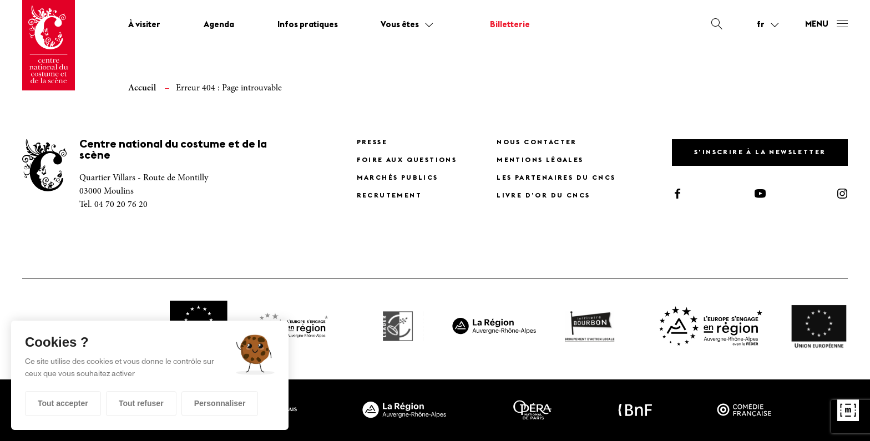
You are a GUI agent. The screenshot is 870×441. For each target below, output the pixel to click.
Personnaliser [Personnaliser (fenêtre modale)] (220, 403)
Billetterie (510, 25)
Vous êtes (400, 25)
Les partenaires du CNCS (556, 178)
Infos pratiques (307, 25)
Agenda (219, 25)
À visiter (144, 25)
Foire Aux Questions (407, 160)
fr (761, 25)
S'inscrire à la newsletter (760, 152)
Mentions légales (540, 160)
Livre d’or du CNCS (543, 195)
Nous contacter (537, 142)
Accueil (142, 88)
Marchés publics (397, 178)
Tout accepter (63, 403)
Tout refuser (141, 403)
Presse (372, 142)
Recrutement (389, 195)
